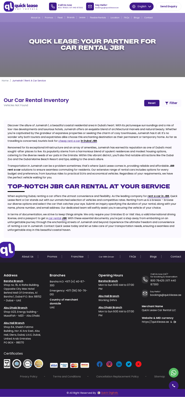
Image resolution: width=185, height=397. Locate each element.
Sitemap (159, 377)
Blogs (137, 17)
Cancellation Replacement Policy (117, 377)
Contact (148, 17)
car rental (54, 218)
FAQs (126, 17)
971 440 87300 (76, 7)
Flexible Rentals (98, 17)
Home (5, 80)
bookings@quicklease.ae (106, 7)
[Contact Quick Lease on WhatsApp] (174, 373)
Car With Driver (106, 256)
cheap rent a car (69, 141)
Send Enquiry (168, 6)
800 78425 (63, 7)
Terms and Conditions (67, 377)
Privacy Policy (28, 377)
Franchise (77, 256)
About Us (35, 17)
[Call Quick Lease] (174, 386)
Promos (49, 17)
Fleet (60, 17)
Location (115, 17)
